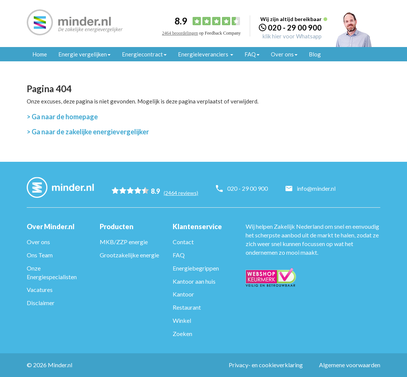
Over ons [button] (284, 54)
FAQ (179, 254)
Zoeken (182, 333)
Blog (315, 54)
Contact (183, 241)
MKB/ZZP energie (124, 241)
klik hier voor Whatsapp (292, 36)
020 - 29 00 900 (295, 27)
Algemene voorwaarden (349, 364)
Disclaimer (41, 302)
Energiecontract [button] (144, 54)
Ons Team (40, 254)
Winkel (182, 320)
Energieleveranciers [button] (205, 54)
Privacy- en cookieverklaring (266, 364)
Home (39, 54)
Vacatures (40, 289)
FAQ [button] (252, 54)
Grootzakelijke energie (129, 254)
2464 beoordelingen (180, 33)
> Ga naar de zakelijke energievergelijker (88, 132)
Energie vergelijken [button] (84, 54)
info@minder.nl (318, 188)
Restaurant (187, 307)
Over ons (38, 241)
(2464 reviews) (183, 191)
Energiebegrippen (196, 268)
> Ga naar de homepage (62, 116)
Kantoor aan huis (194, 281)
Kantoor (183, 294)
